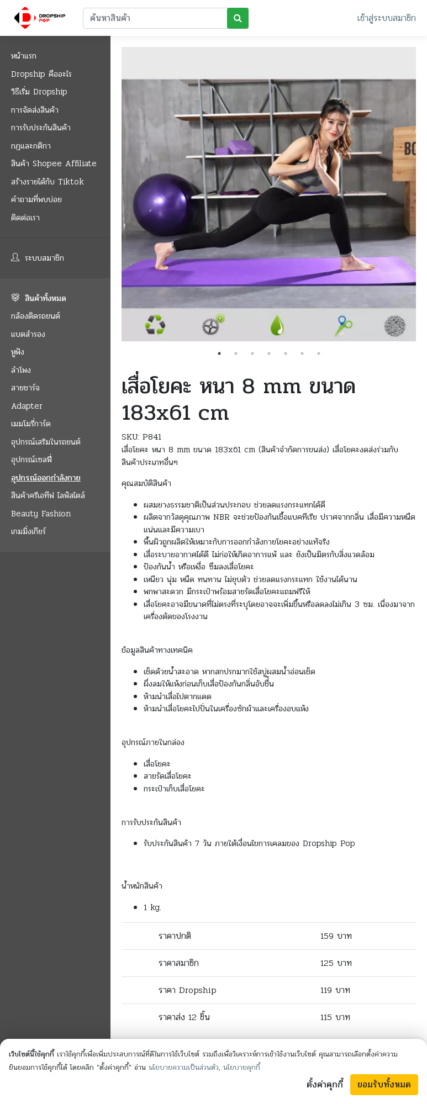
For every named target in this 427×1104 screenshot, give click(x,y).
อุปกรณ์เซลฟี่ (31, 459)
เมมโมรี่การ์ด (31, 423)
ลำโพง (21, 370)
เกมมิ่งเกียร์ (28, 531)
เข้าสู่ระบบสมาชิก (386, 18)
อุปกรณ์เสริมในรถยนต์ (46, 441)
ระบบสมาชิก (37, 258)
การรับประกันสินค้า (41, 127)
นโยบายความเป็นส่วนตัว (184, 1067)
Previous (113, 196)
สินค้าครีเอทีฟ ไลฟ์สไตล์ (48, 495)
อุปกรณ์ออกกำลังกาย (46, 477)
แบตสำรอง (28, 334)
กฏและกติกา (31, 145)
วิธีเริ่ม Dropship (39, 91)
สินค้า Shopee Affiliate (54, 163)
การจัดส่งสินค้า (35, 110)
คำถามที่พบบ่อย (36, 199)
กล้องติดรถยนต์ (35, 316)
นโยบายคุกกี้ (241, 1067)
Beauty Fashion (41, 513)
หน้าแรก (23, 55)
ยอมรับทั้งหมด (384, 1084)
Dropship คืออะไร (41, 74)
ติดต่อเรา (25, 217)
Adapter (27, 406)
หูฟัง (17, 351)
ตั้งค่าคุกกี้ (325, 1084)
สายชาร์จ (25, 387)
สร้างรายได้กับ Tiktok (47, 181)
